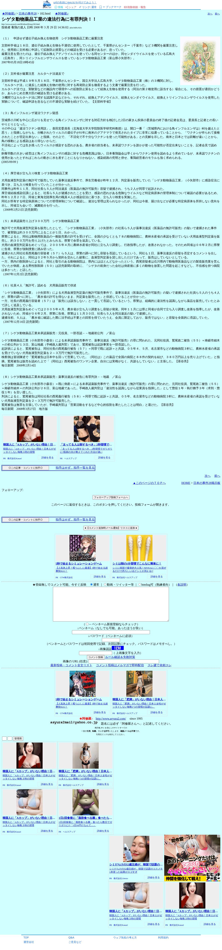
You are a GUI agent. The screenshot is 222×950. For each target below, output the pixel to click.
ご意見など (74, 942)
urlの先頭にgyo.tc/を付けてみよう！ (75, 2)
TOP (26, 937)
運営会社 (29, 942)
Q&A (71, 937)
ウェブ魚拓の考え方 (125, 937)
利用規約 (163, 937)
